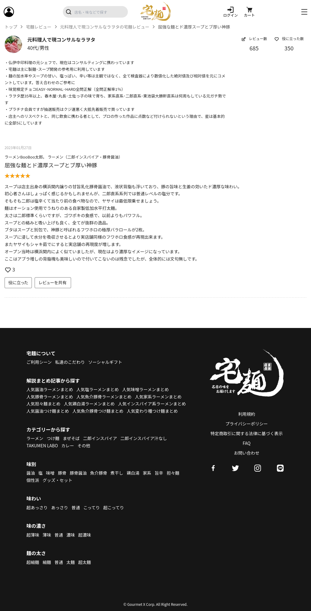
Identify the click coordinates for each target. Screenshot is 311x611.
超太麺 (84, 562)
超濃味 (84, 535)
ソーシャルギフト (105, 362)
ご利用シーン (39, 362)
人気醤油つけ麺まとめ (47, 411)
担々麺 (172, 473)
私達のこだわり (70, 362)
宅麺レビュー (38, 26)
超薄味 (32, 535)
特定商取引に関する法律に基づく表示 (246, 433)
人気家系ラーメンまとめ (158, 397)
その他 (83, 445)
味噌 (50, 473)
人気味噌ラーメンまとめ (145, 389)
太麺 (70, 562)
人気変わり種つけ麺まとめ (152, 411)
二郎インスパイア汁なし (143, 438)
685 (254, 48)
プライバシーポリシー (246, 424)
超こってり (113, 507)
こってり (91, 507)
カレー (67, 445)
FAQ (247, 443)
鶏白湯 (133, 473)
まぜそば (71, 438)
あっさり (59, 507)
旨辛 (159, 473)
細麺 (47, 562)
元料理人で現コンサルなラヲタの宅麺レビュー (104, 26)
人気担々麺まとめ (43, 404)
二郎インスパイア (100, 438)
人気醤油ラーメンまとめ (49, 389)
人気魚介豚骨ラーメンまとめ (104, 397)
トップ (11, 26)
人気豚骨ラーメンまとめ (49, 397)
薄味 (47, 535)
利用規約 (246, 414)
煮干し (117, 473)
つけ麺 (53, 438)
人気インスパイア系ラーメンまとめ (152, 404)
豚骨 (62, 473)
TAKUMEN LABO (42, 445)
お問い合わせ (246, 453)
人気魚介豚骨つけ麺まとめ (97, 411)
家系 (147, 473)
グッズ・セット (57, 480)
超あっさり (37, 507)
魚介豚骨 (98, 473)
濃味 (70, 535)
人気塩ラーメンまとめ (98, 389)
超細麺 (32, 562)
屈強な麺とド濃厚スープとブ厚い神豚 (51, 165)
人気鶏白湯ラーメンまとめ (89, 404)
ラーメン (34, 438)
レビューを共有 (53, 282)
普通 (75, 507)
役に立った (18, 282)
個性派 (32, 480)
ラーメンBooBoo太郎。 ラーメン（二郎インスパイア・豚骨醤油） (63, 157)
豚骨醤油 (78, 473)
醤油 (30, 473)
